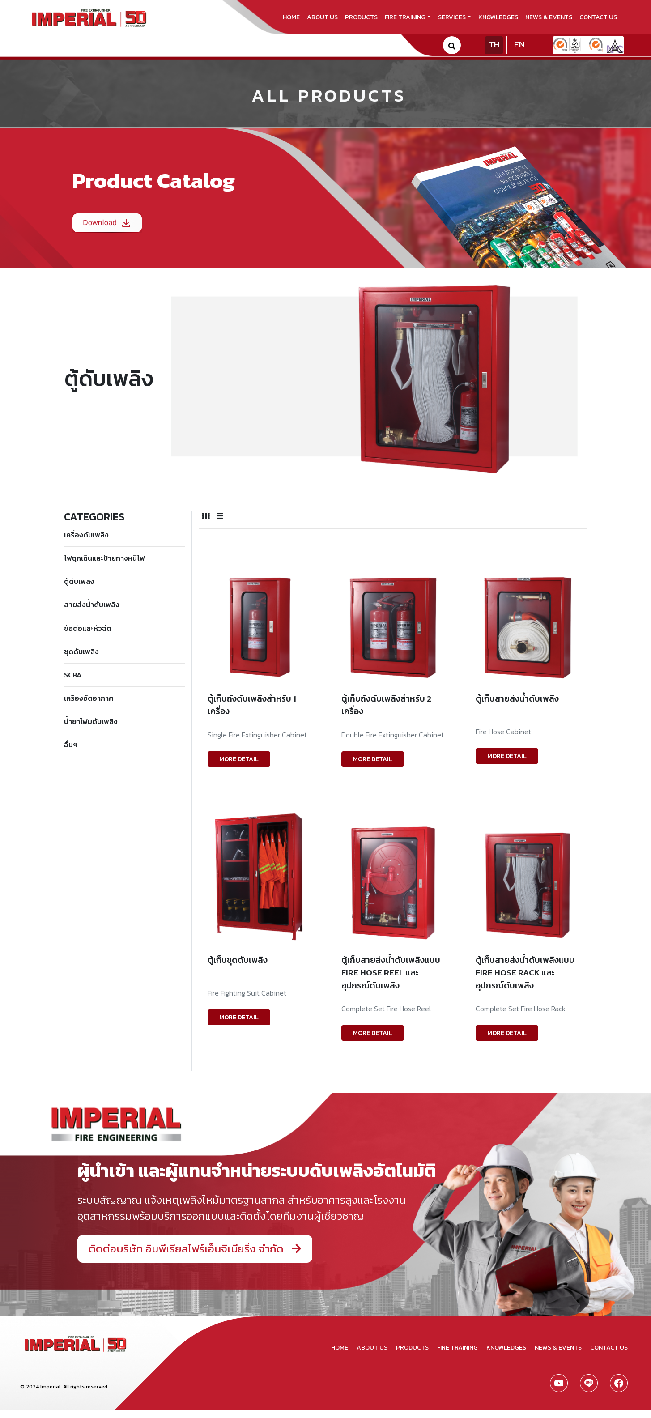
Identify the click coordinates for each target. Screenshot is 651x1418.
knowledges (498, 17)
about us (322, 17)
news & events (548, 17)
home (291, 17)
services (452, 17)
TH (494, 44)
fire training (405, 17)
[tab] (205, 516)
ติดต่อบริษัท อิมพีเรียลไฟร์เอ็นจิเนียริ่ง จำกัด (195, 1248)
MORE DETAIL (239, 759)
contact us (598, 17)
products (361, 17)
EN (519, 44)
